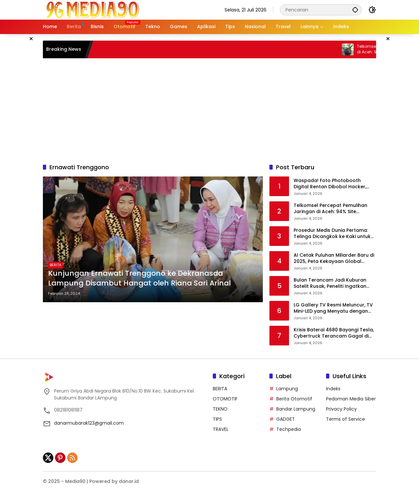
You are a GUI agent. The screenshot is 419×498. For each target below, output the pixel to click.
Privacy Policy (341, 409)
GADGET (285, 419)
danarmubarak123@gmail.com (89, 423)
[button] (355, 9)
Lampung (287, 388)
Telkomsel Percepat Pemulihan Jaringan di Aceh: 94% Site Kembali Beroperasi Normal (330, 208)
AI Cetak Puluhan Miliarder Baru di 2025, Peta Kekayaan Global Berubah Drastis (334, 258)
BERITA (55, 264)
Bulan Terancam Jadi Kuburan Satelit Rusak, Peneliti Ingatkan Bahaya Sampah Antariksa (330, 283)
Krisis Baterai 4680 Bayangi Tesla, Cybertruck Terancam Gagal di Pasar (334, 333)
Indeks (333, 388)
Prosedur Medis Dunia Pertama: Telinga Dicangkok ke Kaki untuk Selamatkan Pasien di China (332, 233)
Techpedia (288, 429)
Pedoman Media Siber (351, 399)
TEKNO (220, 409)
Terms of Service (345, 419)
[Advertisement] (209, 111)
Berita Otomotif (294, 399)
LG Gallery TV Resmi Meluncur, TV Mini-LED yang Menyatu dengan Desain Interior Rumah (333, 308)
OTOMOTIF (225, 399)
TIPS (217, 419)
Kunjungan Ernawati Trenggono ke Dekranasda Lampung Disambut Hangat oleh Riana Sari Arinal (139, 278)
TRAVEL (220, 429)
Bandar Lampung (295, 409)
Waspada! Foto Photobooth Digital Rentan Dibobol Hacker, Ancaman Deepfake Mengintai (330, 183)
